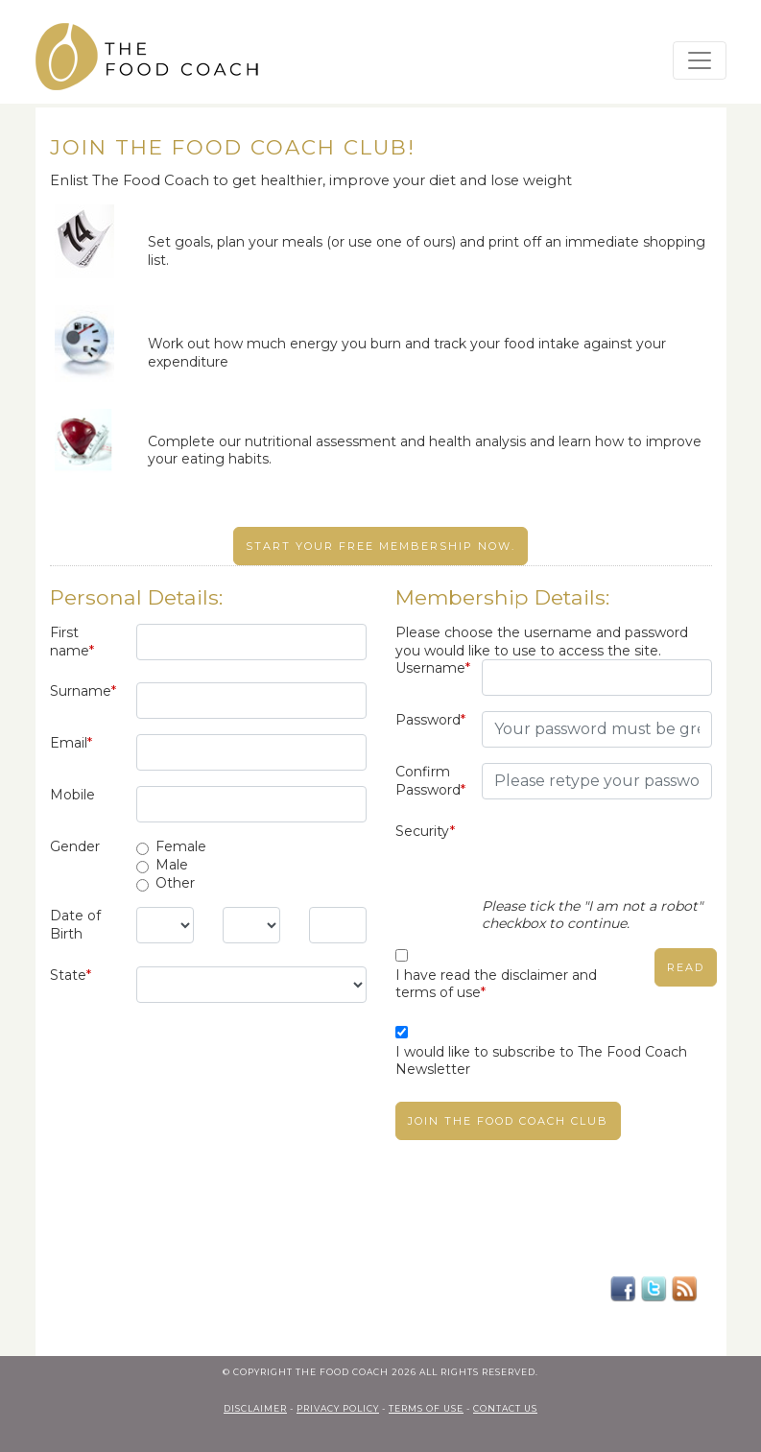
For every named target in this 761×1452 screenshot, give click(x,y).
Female (180, 846)
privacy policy (338, 1408)
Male (171, 864)
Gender (75, 846)
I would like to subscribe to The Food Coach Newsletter (541, 1061)
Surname (83, 691)
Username (431, 668)
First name (72, 641)
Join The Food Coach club (508, 1121)
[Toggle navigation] (699, 60)
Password (430, 719)
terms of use (426, 1408)
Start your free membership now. (380, 546)
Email (71, 742)
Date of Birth (75, 924)
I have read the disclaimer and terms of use (496, 984)
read (685, 967)
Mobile (72, 794)
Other (175, 883)
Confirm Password (430, 780)
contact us (505, 1408)
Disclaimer (255, 1408)
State (70, 975)
